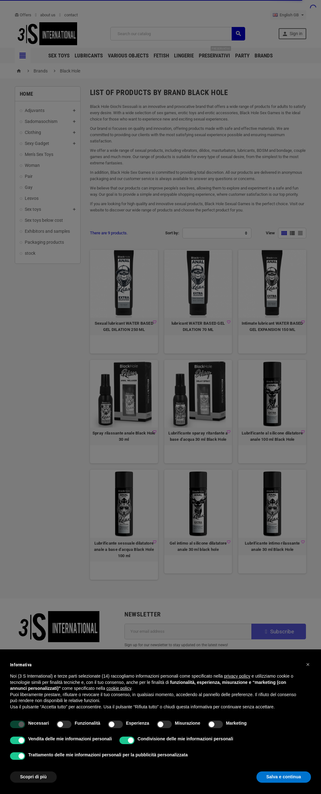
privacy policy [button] (237, 676)
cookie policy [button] (118, 688)
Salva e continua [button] (283, 776)
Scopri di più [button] (33, 776)
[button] (308, 664)
